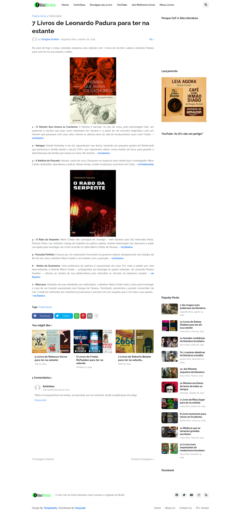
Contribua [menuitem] (79, 4)
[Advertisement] (184, 236)
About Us (170, 508)
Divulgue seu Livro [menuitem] (101, 4)
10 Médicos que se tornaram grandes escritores (190, 431)
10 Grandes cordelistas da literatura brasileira (192, 340)
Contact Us (185, 508)
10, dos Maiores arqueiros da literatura (192, 370)
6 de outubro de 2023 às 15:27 (56, 390)
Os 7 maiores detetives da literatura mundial (192, 354)
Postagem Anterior (44, 459)
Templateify (50, 508)
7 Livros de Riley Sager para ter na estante (192, 401)
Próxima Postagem (141, 459)
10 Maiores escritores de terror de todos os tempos (191, 386)
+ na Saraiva (103, 153)
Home (157, 508)
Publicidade (55, 16)
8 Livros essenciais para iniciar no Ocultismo (193, 415)
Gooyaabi (80, 508)
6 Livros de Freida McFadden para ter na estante (89, 360)
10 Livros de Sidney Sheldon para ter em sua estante (191, 324)
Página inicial (39, 16)
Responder (41, 400)
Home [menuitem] (65, 4)
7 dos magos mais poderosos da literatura (193, 306)
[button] (206, 5)
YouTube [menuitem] (122, 4)
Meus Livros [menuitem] (167, 4)
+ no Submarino (145, 164)
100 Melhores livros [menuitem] (143, 4)
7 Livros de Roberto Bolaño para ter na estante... (134, 358)
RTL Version (202, 508)
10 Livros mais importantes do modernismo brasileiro (192, 447)
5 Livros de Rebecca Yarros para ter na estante (51, 358)
